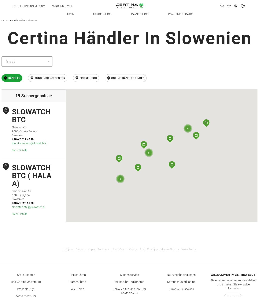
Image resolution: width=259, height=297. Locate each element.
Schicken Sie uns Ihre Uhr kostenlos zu (129, 291)
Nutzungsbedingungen (181, 275)
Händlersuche (18, 20)
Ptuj (142, 249)
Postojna (152, 249)
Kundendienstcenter (50, 78)
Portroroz (103, 249)
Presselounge (26, 289)
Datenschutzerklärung (181, 282)
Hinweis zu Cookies (181, 289)
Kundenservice (62, 5)
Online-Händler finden (128, 78)
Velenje (133, 249)
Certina (5, 20)
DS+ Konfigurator (181, 14)
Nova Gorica (188, 249)
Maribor (80, 249)
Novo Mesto (119, 249)
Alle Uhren (77, 289)
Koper (91, 249)
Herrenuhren (103, 14)
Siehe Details (19, 150)
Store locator (26, 275)
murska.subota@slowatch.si (29, 143)
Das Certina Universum (29, 5)
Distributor (88, 78)
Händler (14, 78)
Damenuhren (140, 14)
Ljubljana (68, 249)
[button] (206, 123)
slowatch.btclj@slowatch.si (28, 207)
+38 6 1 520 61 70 (23, 203)
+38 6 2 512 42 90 (23, 139)
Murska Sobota (170, 249)
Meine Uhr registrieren (129, 282)
